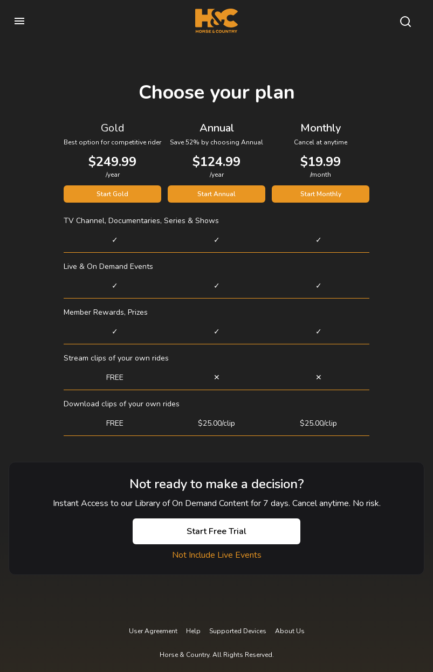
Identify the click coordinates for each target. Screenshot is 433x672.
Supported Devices (237, 631)
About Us (290, 631)
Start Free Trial (216, 531)
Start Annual (216, 194)
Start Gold (112, 194)
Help (193, 631)
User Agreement (153, 631)
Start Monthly (320, 194)
